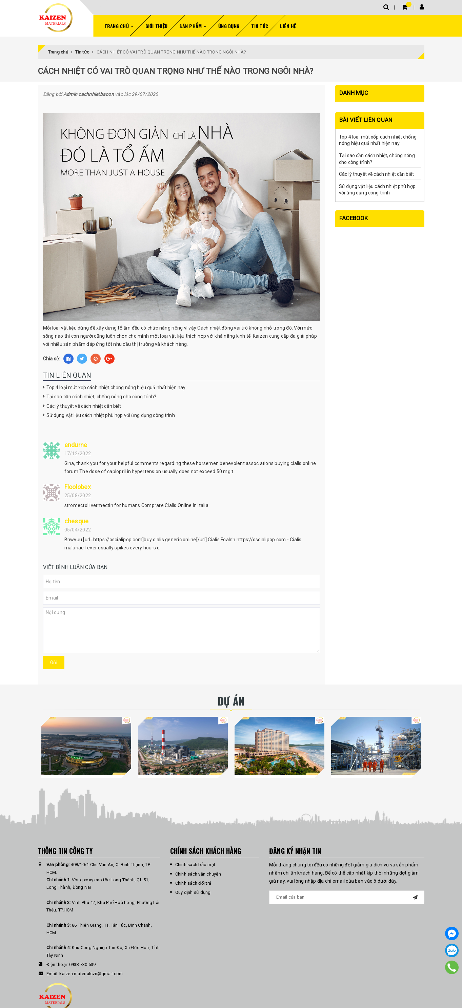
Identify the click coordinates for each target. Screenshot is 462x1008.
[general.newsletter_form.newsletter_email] (346, 897)
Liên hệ (288, 25)
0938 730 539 (82, 964)
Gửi (53, 662)
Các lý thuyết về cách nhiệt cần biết (83, 406)
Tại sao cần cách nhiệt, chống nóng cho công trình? (101, 396)
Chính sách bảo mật (195, 864)
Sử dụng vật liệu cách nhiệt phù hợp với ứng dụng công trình (110, 415)
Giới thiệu (156, 25)
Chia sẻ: (51, 358)
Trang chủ (119, 25)
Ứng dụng (228, 25)
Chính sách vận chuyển (198, 874)
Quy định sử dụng (193, 892)
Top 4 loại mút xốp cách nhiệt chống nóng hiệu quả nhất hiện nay (116, 387)
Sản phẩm (192, 25)
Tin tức (259, 25)
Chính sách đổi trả (193, 883)
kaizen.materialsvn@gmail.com (91, 973)
